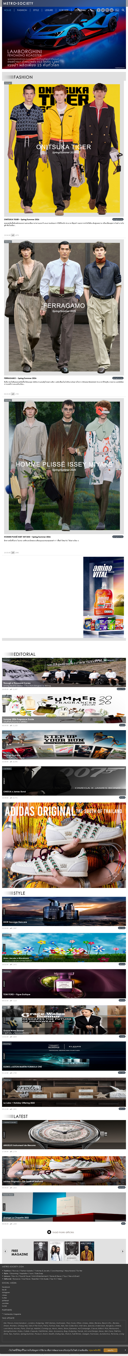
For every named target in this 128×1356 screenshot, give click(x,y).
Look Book (8, 1328)
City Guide (44, 1279)
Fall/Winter (43, 1331)
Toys (65, 1276)
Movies (17, 1328)
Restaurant (114, 1328)
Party (45, 1326)
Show (66, 1328)
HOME (7, 10)
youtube (5, 1303)
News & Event (74, 1276)
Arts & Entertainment (40, 1276)
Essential (35, 1279)
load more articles (60, 1232)
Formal (52, 1326)
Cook (73, 1323)
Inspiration (24, 1273)
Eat (5, 1323)
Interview (83, 1326)
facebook (6, 1287)
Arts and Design (91, 1331)
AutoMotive (105, 1334)
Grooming (14, 1273)
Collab (26, 1331)
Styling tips (59, 1334)
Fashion (22, 10)
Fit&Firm (117, 1331)
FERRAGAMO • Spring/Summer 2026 (20, 378)
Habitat (37, 1328)
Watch (68, 1334)
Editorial (80, 10)
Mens (60, 1328)
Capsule (33, 1331)
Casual (94, 1328)
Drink (123, 1223)
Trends (80, 1331)
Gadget (85, 1334)
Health (51, 1334)
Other (78, 1323)
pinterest (5, 1301)
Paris (23, 1328)
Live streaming (57, 1271)
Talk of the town (35, 1326)
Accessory (58, 1331)
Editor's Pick (121, 689)
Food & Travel (25, 1276)
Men (51, 1331)
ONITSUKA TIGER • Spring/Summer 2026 (21, 219)
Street (6, 1326)
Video (59, 1279)
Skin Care (122, 928)
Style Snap (39, 1273)
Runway (16, 1271)
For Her (79, 1271)
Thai (68, 1323)
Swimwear (60, 1323)
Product (122, 725)
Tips (10, 1334)
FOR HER (63, 10)
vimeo (4, 1295)
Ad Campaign (84, 1328)
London (31, 1323)
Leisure (49, 10)
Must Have (26, 1279)
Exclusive (16, 1279)
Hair (62, 1326)
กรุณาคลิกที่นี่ (94, 1350)
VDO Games (50, 1323)
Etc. (110, 1323)
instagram (6, 1292)
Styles (20, 1331)
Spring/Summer (118, 219)
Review (98, 1323)
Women (122, 1036)
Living (121, 1334)
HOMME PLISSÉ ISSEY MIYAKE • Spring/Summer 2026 (27, 537)
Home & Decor (56, 1276)
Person (10, 1323)
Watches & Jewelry (42, 1271)
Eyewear (73, 1328)
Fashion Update (27, 1271)
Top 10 (53, 1279)
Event (45, 1334)
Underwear (100, 1326)
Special (91, 1326)
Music (54, 1328)
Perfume (122, 964)
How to (15, 1276)
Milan (91, 1323)
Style (36, 10)
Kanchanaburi (20, 1323)
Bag (65, 1331)
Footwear (122, 1187)
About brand (70, 1271)
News (101, 1331)
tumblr (4, 1306)
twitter (4, 1298)
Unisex (85, 1323)
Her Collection (71, 1326)
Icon (31, 1273)
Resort (104, 1323)
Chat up (29, 1328)
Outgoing (39, 1323)
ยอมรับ (110, 1350)
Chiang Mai (22, 1326)
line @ (4, 1290)
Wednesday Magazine (12, 1314)
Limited (117, 1326)
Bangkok (110, 1326)
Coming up (46, 1328)
